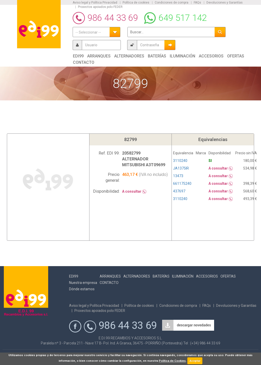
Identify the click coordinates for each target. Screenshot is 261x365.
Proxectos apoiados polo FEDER (100, 7)
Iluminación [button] (182, 56)
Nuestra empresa (83, 283)
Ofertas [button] (235, 56)
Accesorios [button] (211, 56)
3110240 (180, 161)
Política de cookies (136, 2)
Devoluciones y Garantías (224, 2)
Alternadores (136, 276)
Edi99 (73, 276)
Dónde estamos (82, 289)
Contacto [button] (83, 62)
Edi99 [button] (78, 56)
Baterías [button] (157, 56)
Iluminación (182, 276)
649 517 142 (183, 18)
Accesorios (207, 276)
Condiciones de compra (171, 2)
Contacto (109, 283)
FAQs (197, 2)
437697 (179, 191)
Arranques (110, 276)
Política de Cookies (172, 360)
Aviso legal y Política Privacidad (95, 2)
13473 (178, 176)
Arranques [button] (99, 56)
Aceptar (195, 360)
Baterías (161, 276)
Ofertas (228, 276)
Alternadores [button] (129, 56)
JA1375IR (181, 168)
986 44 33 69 (112, 18)
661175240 (182, 183)
